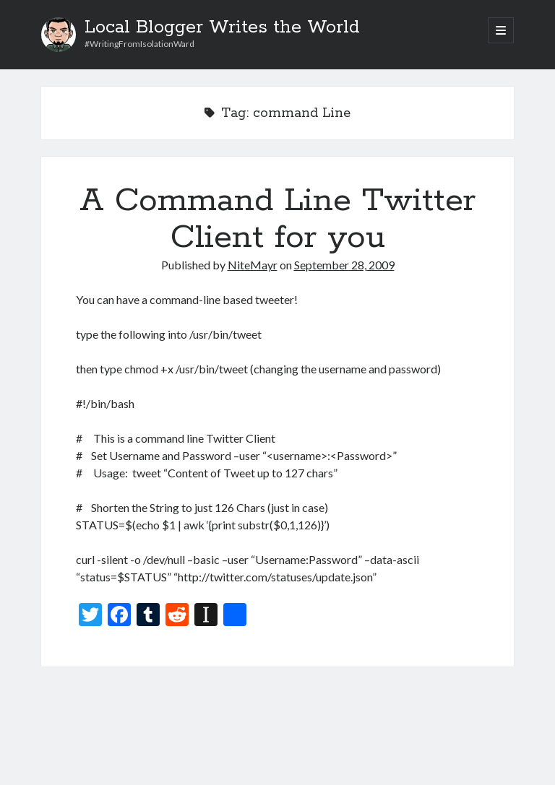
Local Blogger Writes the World (222, 27)
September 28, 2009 (344, 265)
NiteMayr (253, 265)
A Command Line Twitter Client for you (277, 219)
